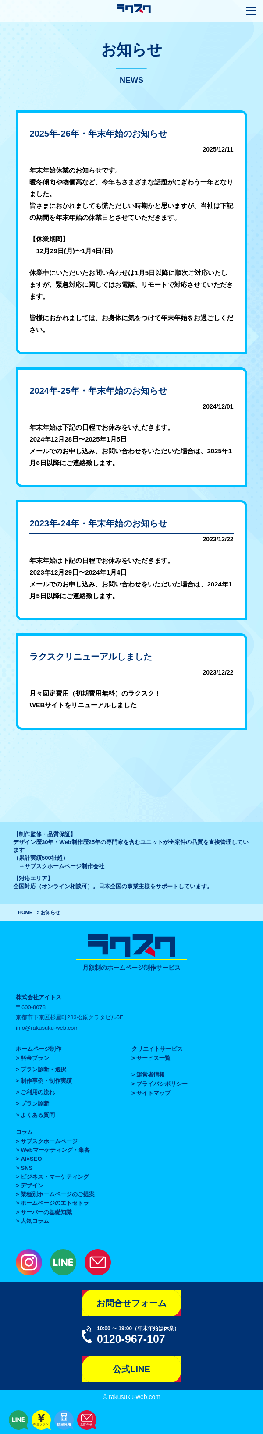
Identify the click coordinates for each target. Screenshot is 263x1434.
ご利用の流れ (38, 1092)
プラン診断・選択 (43, 1069)
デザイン (32, 1185)
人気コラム (35, 1221)
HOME (25, 912)
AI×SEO (31, 1158)
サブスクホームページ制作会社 (64, 866)
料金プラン (35, 1058)
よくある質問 (38, 1115)
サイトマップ (153, 1093)
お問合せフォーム (131, 1303)
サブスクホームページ (49, 1141)
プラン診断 (35, 1103)
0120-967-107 (131, 1339)
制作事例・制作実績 (46, 1080)
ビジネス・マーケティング (55, 1176)
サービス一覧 (153, 1058)
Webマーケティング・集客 (55, 1150)
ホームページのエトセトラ (55, 1203)
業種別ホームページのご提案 (58, 1194)
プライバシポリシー (162, 1084)
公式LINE (131, 1369)
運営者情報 (150, 1074)
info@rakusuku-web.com (47, 1027)
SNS (26, 1168)
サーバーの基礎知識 (46, 1212)
